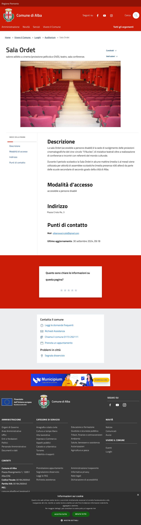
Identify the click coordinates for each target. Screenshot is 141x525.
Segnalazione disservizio (47, 472)
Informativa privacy (80, 472)
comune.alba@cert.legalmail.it (16, 491)
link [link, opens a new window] (94, 508)
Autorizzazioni (77, 446)
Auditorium (50, 37)
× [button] (138, 495)
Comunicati (111, 431)
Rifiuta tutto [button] (80, 514)
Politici (5, 442)
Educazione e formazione (82, 427)
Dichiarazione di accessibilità (84, 479)
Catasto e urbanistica (46, 446)
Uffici (4, 435)
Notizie (109, 427)
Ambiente (75, 438)
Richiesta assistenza (45, 479)
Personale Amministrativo (14, 446)
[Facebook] (96, 15)
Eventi (109, 447)
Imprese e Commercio (46, 438)
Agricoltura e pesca (80, 450)
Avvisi (108, 435)
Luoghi (37, 37)
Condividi (111, 50)
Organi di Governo (10, 427)
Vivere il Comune (22, 37)
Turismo (40, 450)
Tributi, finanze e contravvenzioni (86, 434)
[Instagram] (110, 15)
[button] (70, 520)
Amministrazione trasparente (85, 468)
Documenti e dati (10, 450)
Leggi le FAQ (42, 475)
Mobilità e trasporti (45, 454)
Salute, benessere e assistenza (85, 442)
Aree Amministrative (11, 431)
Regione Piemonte (10, 3)
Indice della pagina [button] (17, 137)
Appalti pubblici (43, 442)
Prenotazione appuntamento (49, 468)
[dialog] (70, 508)
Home (7, 37)
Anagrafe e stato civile (46, 427)
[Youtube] (103, 15)
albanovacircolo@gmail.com (66, 233)
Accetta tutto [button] (61, 514)
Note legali (76, 475)
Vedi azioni (112, 56)
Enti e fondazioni (9, 438)
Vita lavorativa (43, 435)
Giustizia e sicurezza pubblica (84, 431)
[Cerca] (136, 15)
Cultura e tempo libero (46, 431)
